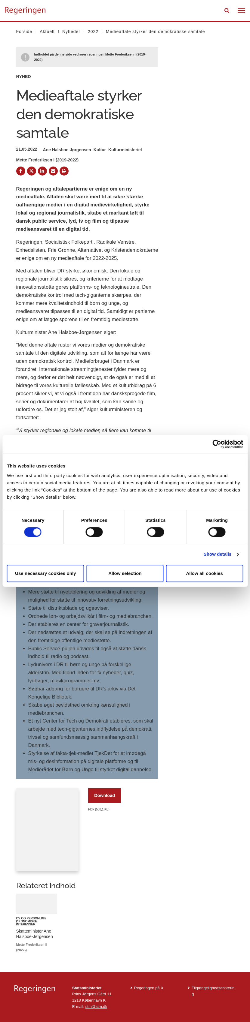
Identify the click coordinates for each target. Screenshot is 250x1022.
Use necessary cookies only (45, 573)
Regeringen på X (149, 988)
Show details (218, 554)
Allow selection (125, 573)
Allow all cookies (204, 573)
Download (104, 795)
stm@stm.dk (96, 1006)
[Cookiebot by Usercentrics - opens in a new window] (216, 444)
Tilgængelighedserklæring (213, 991)
